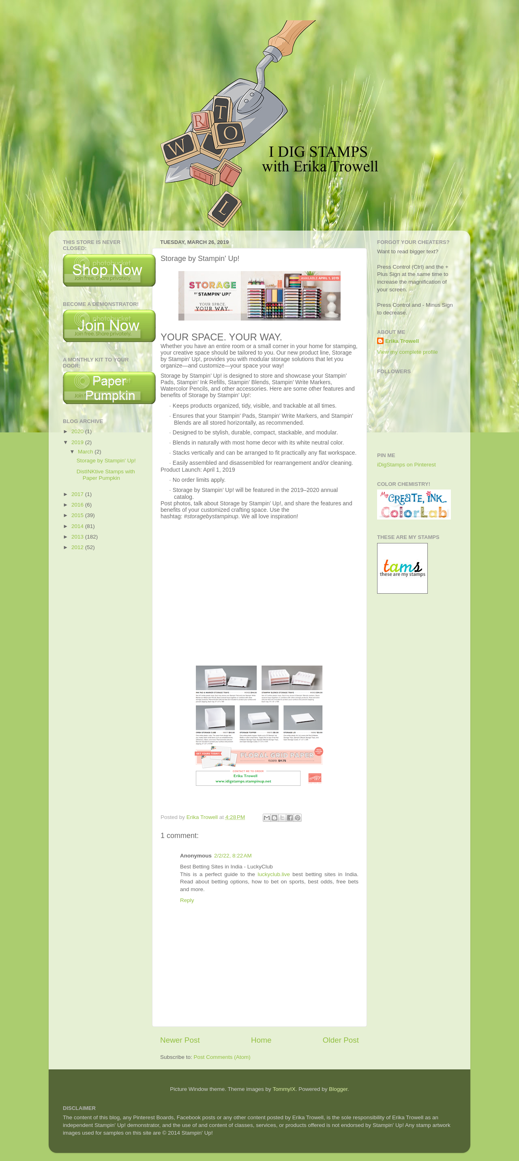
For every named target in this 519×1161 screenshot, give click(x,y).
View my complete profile (407, 352)
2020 (78, 431)
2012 (78, 547)
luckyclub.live (273, 874)
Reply (187, 900)
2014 (78, 526)
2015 (78, 515)
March (86, 452)
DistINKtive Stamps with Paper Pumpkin (106, 474)
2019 (78, 442)
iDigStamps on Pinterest (406, 465)
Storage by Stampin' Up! (106, 461)
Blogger (338, 1089)
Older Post (341, 1040)
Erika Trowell (402, 341)
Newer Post (180, 1040)
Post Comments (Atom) (222, 1057)
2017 (78, 494)
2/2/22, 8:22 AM (233, 856)
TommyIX (283, 1089)
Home (261, 1040)
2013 (78, 537)
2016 (78, 505)
